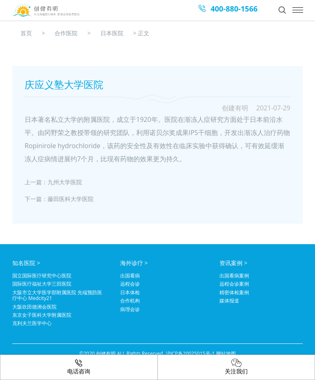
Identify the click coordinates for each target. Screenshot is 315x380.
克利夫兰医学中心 (32, 323)
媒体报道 (229, 301)
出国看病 (130, 276)
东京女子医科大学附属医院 (41, 315)
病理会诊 (130, 309)
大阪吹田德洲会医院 (34, 307)
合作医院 (66, 33)
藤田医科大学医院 (71, 199)
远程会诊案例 (234, 284)
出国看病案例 (234, 276)
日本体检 (130, 292)
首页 (26, 33)
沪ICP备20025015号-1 (190, 353)
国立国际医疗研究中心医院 (41, 276)
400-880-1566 (234, 9)
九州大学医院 (65, 182)
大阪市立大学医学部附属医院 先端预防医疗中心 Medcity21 (57, 296)
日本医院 (111, 33)
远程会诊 (130, 284)
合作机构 (130, 301)
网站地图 (226, 353)
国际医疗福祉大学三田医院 (41, 284)
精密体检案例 (234, 292)
